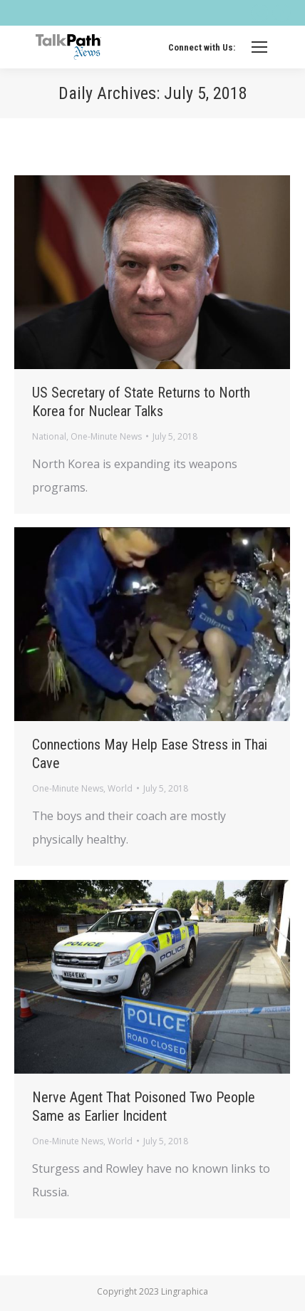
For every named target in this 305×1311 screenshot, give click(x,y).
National (49, 436)
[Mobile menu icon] (259, 47)
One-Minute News (106, 436)
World (120, 788)
